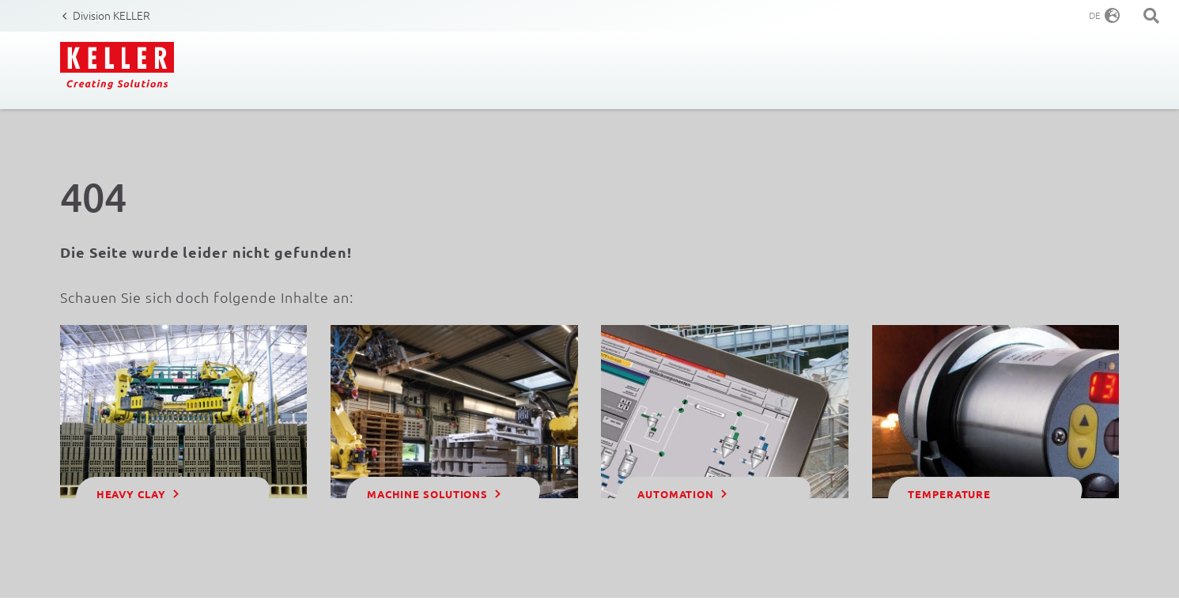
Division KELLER (111, 15)
